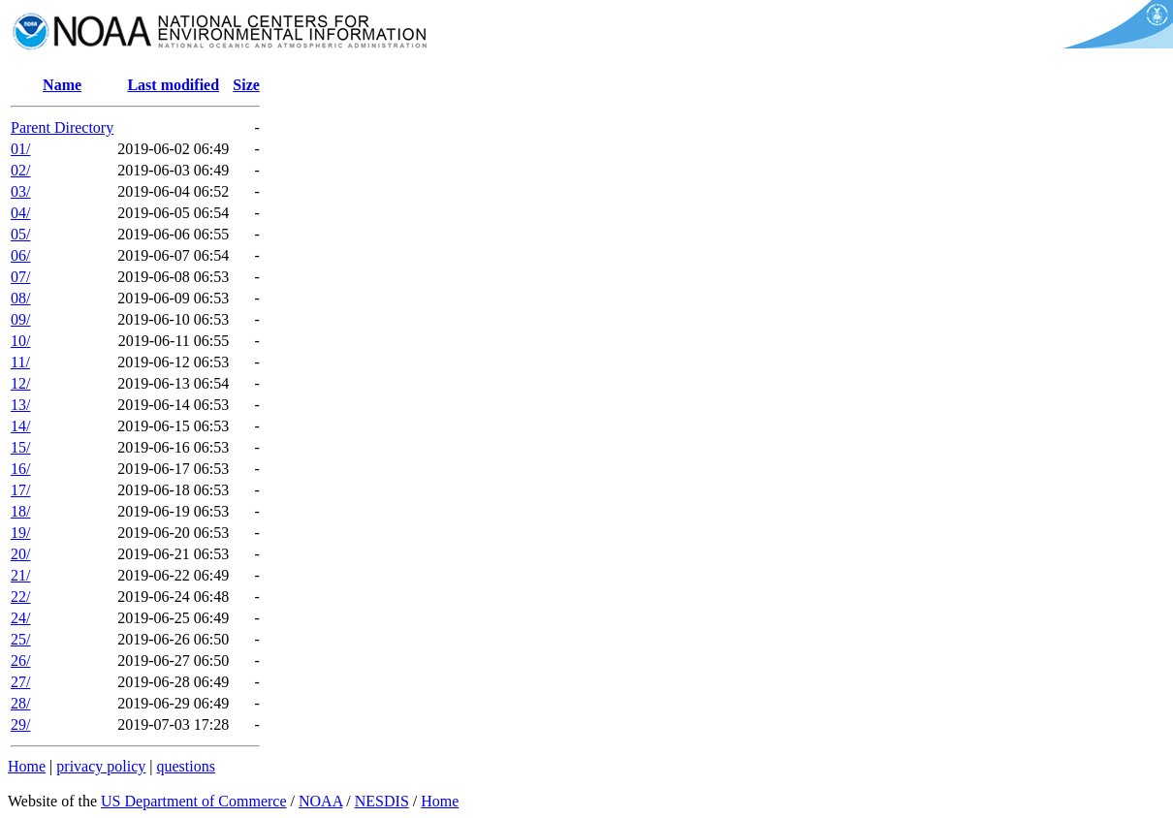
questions (185, 766)
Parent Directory (62, 127)
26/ (20, 660)
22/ (20, 596)
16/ (20, 468)
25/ (20, 639)
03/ (20, 191)
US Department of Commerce (194, 801)
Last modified (173, 85)
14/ (20, 426)
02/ (20, 170)
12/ (20, 383)
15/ (20, 447)
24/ (20, 618)
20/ (20, 554)
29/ (20, 724)
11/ (20, 362)
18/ (20, 511)
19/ (20, 532)
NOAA (320, 801)
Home (27, 766)
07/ (20, 276)
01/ (20, 149)
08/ (20, 298)
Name (62, 85)
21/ (20, 575)
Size (246, 85)
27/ (20, 682)
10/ (20, 340)
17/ (20, 490)
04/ (20, 212)
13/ (20, 404)
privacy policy (100, 766)
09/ (20, 319)
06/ (20, 255)
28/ (20, 703)
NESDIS (382, 801)
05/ (20, 234)
